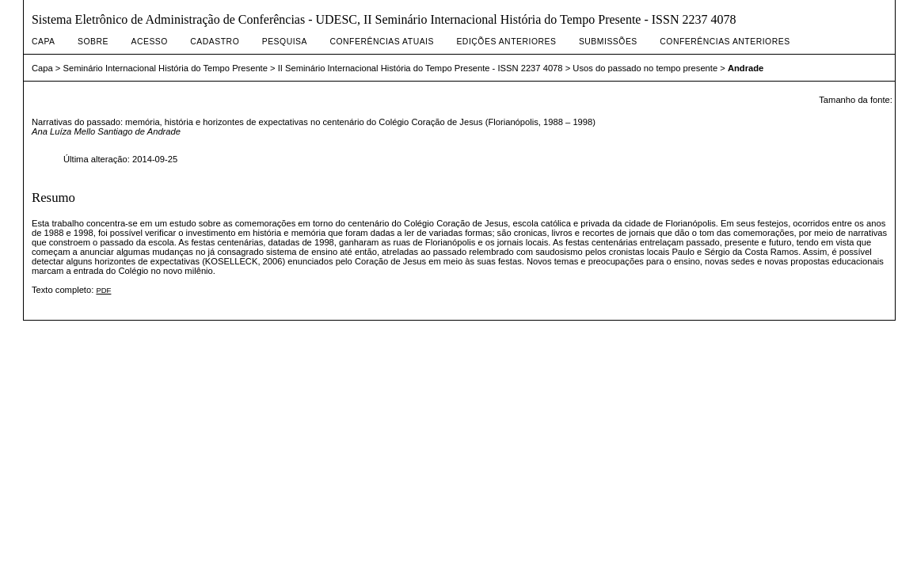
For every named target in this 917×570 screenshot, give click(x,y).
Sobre (93, 41)
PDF (103, 290)
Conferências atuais (381, 41)
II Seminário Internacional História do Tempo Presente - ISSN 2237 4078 (420, 68)
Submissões (608, 41)
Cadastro (214, 41)
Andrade (745, 68)
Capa (43, 41)
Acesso (149, 41)
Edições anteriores (506, 41)
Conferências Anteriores (725, 41)
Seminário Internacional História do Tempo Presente (165, 68)
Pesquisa (284, 41)
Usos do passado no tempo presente (645, 68)
